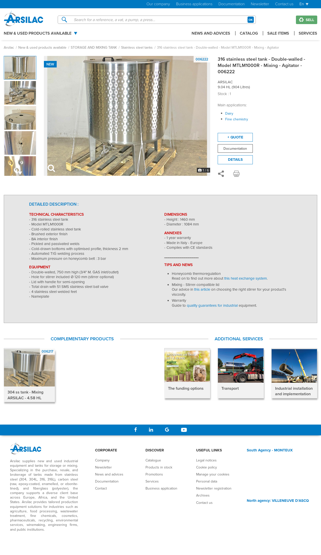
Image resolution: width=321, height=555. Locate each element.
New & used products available (37, 33)
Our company (158, 4)
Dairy (229, 113)
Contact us (284, 4)
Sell (306, 20)
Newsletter (260, 4)
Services (308, 33)
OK (251, 20)
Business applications (194, 4)
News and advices (211, 33)
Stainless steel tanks (137, 47)
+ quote (235, 137)
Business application (161, 488)
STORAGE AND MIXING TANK (94, 47)
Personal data (206, 481)
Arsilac (9, 47)
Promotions (154, 474)
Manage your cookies (212, 474)
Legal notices (206, 460)
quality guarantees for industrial (213, 305)
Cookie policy (206, 467)
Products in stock (158, 467)
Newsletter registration (213, 488)
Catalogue (153, 460)
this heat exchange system (245, 278)
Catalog (249, 33)
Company (102, 460)
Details (235, 159)
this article (202, 289)
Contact (101, 488)
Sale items (278, 33)
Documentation (231, 4)
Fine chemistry (236, 119)
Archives (203, 495)
